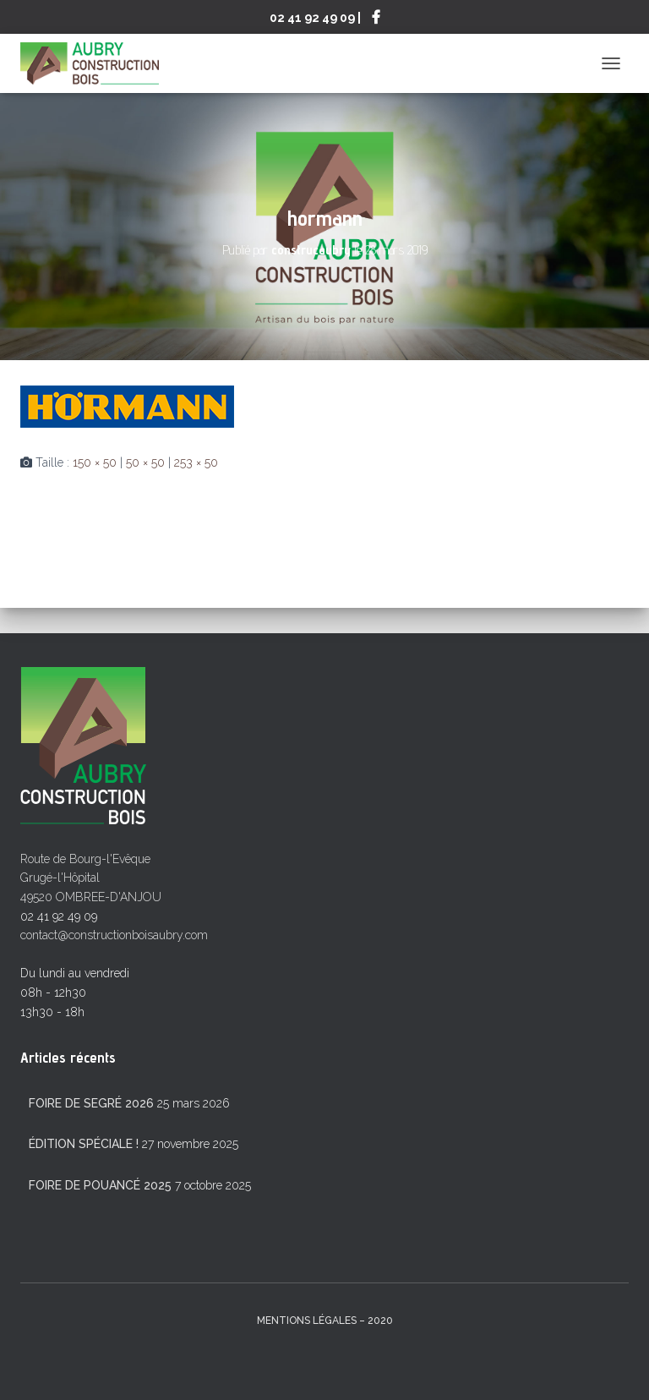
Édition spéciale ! (84, 1144)
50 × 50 (145, 462)
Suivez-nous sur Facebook (376, 19)
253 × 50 (196, 462)
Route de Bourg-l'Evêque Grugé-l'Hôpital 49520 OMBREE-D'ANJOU (90, 878)
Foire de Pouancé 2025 (100, 1185)
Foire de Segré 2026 (91, 1103)
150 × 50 (95, 462)
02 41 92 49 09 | (315, 17)
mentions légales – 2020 (325, 1320)
